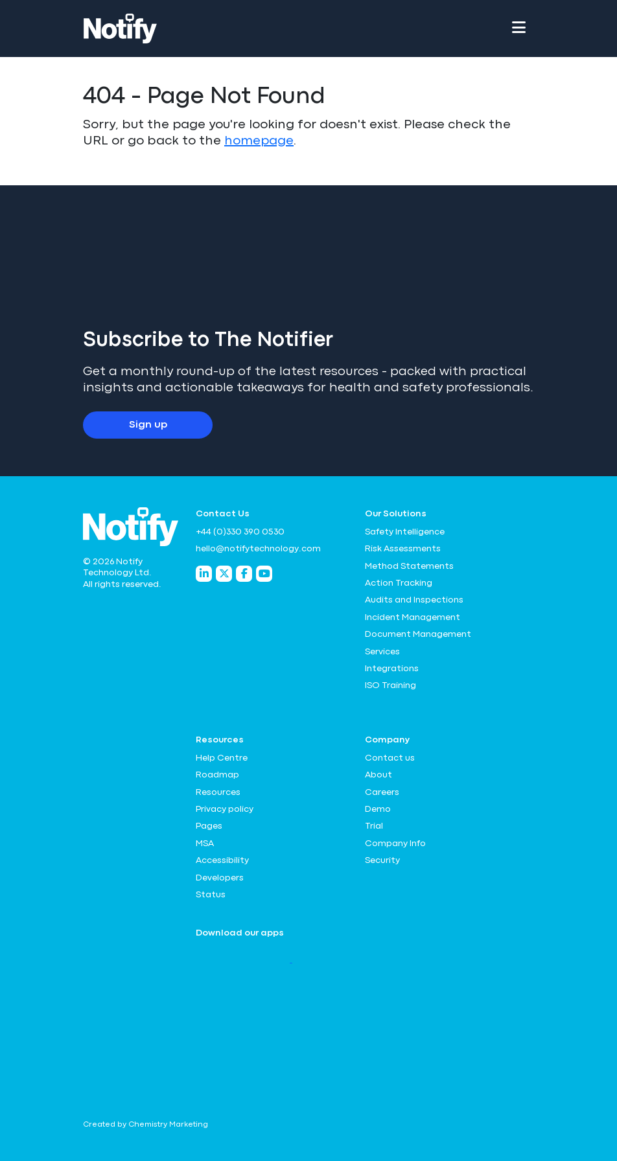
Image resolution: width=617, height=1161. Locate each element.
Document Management (418, 634)
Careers (382, 792)
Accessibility (222, 860)
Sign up (148, 425)
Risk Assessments (403, 549)
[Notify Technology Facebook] (244, 574)
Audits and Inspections (414, 600)
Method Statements (409, 566)
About (378, 775)
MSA (205, 843)
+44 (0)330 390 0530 (240, 532)
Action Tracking (398, 583)
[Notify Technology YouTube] (264, 574)
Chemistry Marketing (168, 1124)
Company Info (395, 843)
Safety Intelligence (405, 532)
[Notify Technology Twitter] (224, 574)
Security (382, 860)
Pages (209, 826)
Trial (374, 826)
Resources (218, 792)
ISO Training (390, 685)
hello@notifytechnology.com (258, 549)
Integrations (392, 668)
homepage (259, 140)
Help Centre (222, 758)
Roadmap (217, 775)
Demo (378, 809)
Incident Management (412, 617)
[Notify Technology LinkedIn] (204, 574)
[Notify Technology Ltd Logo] (120, 28)
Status (211, 895)
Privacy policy (224, 809)
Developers (220, 878)
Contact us (390, 758)
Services (382, 652)
